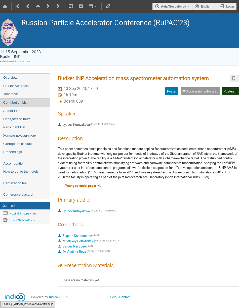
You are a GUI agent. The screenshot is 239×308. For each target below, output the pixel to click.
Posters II (230, 91)
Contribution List (15, 102)
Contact (125, 297)
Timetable (10, 94)
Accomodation (13, 163)
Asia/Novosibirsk (173, 6)
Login (230, 6)
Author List (11, 111)
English (206, 6)
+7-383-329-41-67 (22, 220)
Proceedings (12, 152)
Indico (53, 297)
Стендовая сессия (17, 144)
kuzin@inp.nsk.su (23, 213)
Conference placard (17, 194)
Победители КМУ (16, 119)
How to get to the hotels (20, 171)
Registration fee (15, 183)
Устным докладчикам (19, 135)
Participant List (14, 127)
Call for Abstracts (16, 86)
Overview (10, 77)
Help (113, 297)
